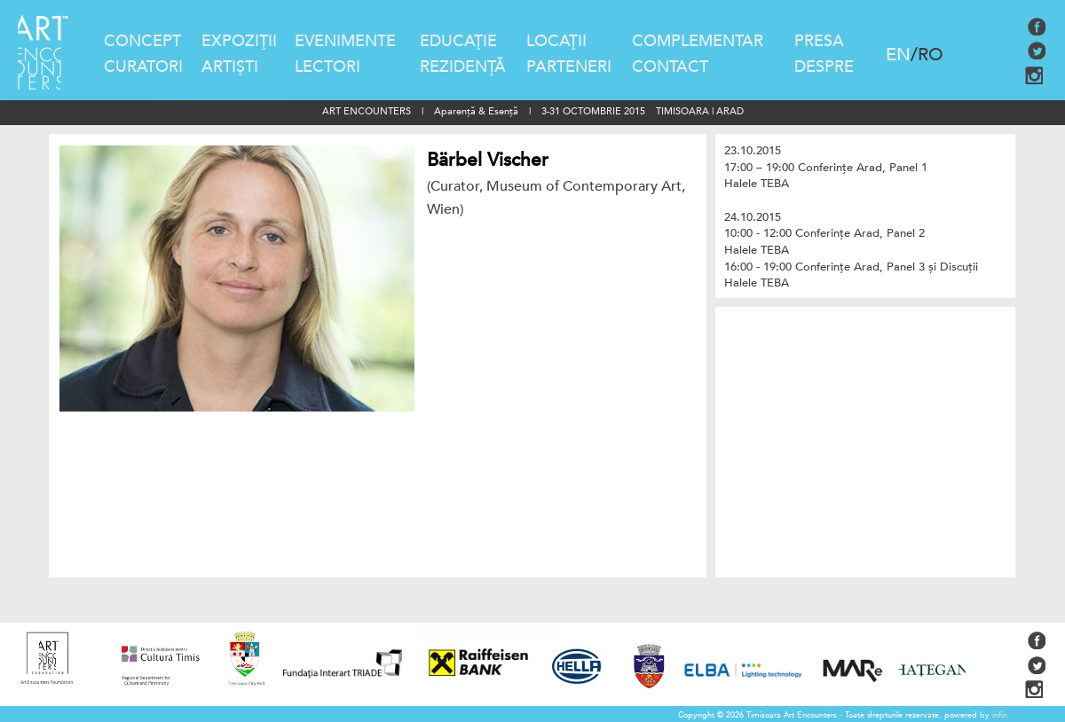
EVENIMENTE (345, 41)
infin (999, 715)
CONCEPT (142, 41)
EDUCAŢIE (458, 41)
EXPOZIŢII (239, 41)
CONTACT (670, 67)
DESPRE (824, 67)
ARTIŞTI (229, 67)
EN (898, 55)
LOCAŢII (556, 41)
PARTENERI (568, 67)
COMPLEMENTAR (697, 41)
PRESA (819, 41)
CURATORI (143, 67)
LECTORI (327, 67)
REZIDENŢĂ (463, 67)
